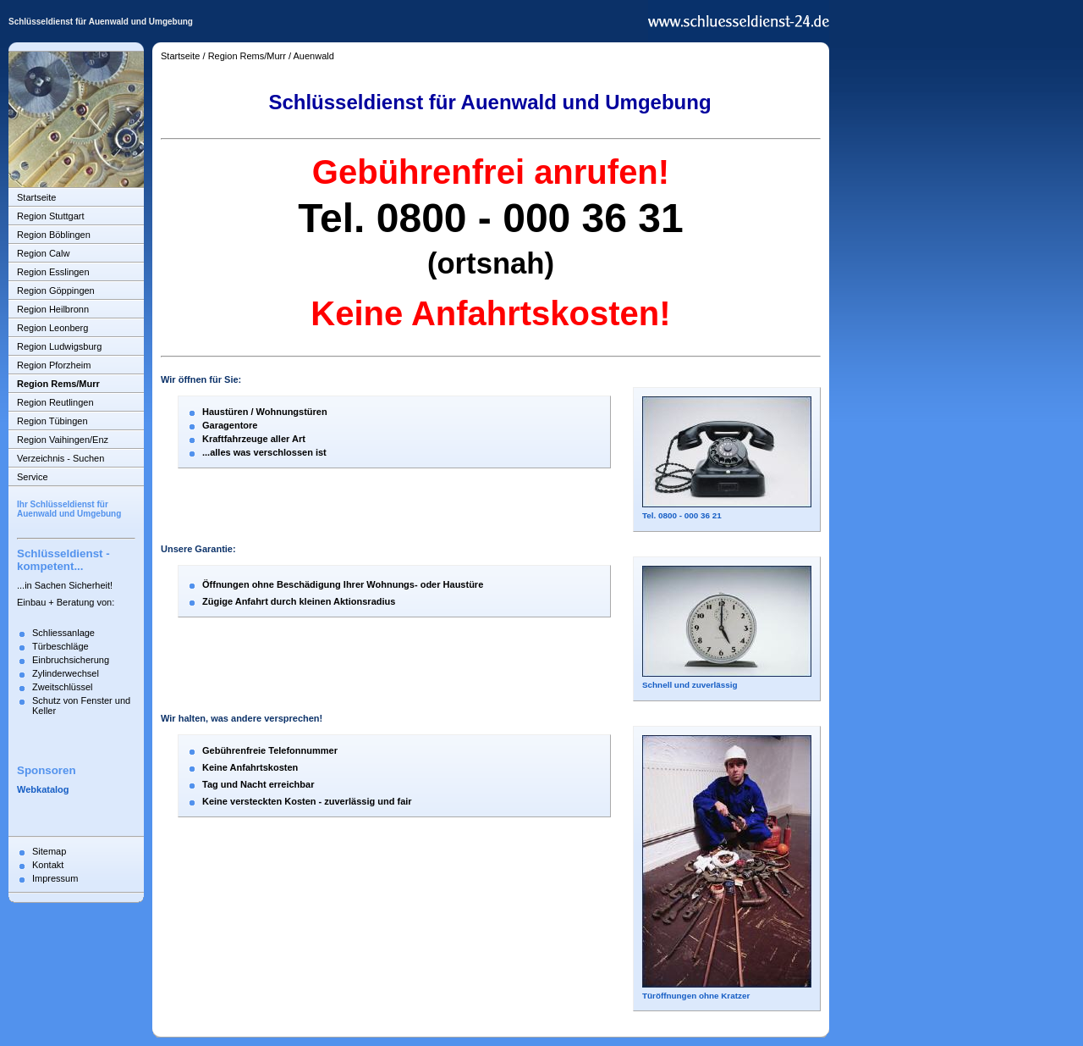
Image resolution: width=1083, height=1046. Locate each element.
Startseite (36, 197)
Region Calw (43, 253)
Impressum (55, 878)
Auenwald (314, 56)
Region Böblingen (54, 235)
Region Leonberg (52, 328)
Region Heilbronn (53, 309)
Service (32, 477)
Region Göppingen (56, 290)
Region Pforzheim (54, 365)
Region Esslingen (53, 272)
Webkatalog (43, 789)
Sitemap (49, 851)
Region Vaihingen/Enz (62, 439)
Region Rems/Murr (58, 384)
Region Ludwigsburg (59, 346)
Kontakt (47, 865)
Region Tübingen (52, 421)
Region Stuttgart (51, 216)
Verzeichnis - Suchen (60, 458)
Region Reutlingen (55, 402)
